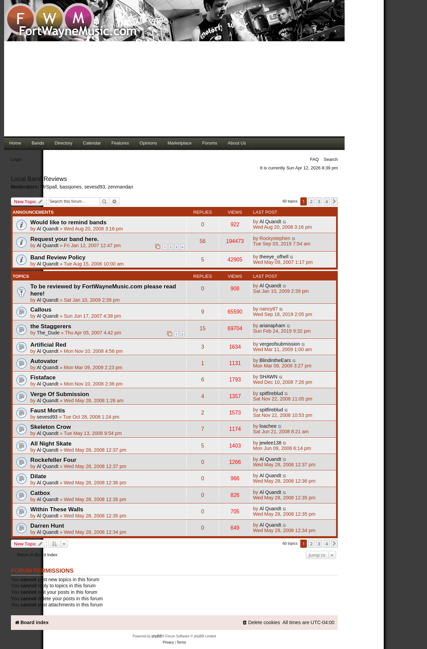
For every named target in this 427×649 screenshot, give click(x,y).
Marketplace (180, 143)
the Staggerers (50, 326)
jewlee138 (270, 443)
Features (120, 143)
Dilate (38, 476)
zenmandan (120, 187)
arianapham (272, 325)
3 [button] (319, 201)
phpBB (157, 636)
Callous (40, 309)
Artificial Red (48, 344)
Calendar (92, 143)
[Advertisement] (174, 88)
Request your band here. (64, 239)
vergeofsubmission (279, 344)
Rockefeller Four (53, 459)
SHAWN (268, 376)
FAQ (314, 159)
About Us (237, 143)
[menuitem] (261, 622)
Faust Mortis (47, 410)
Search (331, 159)
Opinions (148, 143)
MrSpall (49, 187)
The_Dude (48, 332)
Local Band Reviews (39, 179)
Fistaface (43, 377)
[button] (334, 201)
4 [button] (327, 201)
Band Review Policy (57, 257)
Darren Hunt (47, 525)
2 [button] (311, 201)
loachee (267, 426)
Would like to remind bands (68, 222)
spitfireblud (271, 393)
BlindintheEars (275, 360)
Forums (209, 143)
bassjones (70, 187)
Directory (64, 143)
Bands (38, 143)
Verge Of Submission (59, 394)
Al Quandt (48, 228)
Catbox (40, 492)
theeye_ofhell (273, 256)
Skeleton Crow (50, 426)
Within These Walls (56, 509)
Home (15, 143)
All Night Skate (51, 443)
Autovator (44, 361)
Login (16, 159)
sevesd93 (94, 187)
